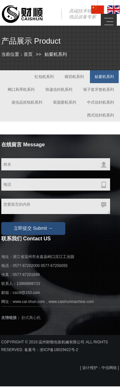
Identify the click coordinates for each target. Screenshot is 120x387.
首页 (28, 54)
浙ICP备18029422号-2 (59, 350)
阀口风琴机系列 (21, 90)
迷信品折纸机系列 (27, 103)
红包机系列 (44, 77)
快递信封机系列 (58, 90)
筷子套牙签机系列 (98, 90)
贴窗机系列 (104, 77)
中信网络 (109, 368)
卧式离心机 (31, 318)
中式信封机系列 (100, 103)
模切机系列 (74, 77)
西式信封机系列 (100, 116)
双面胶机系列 (64, 103)
